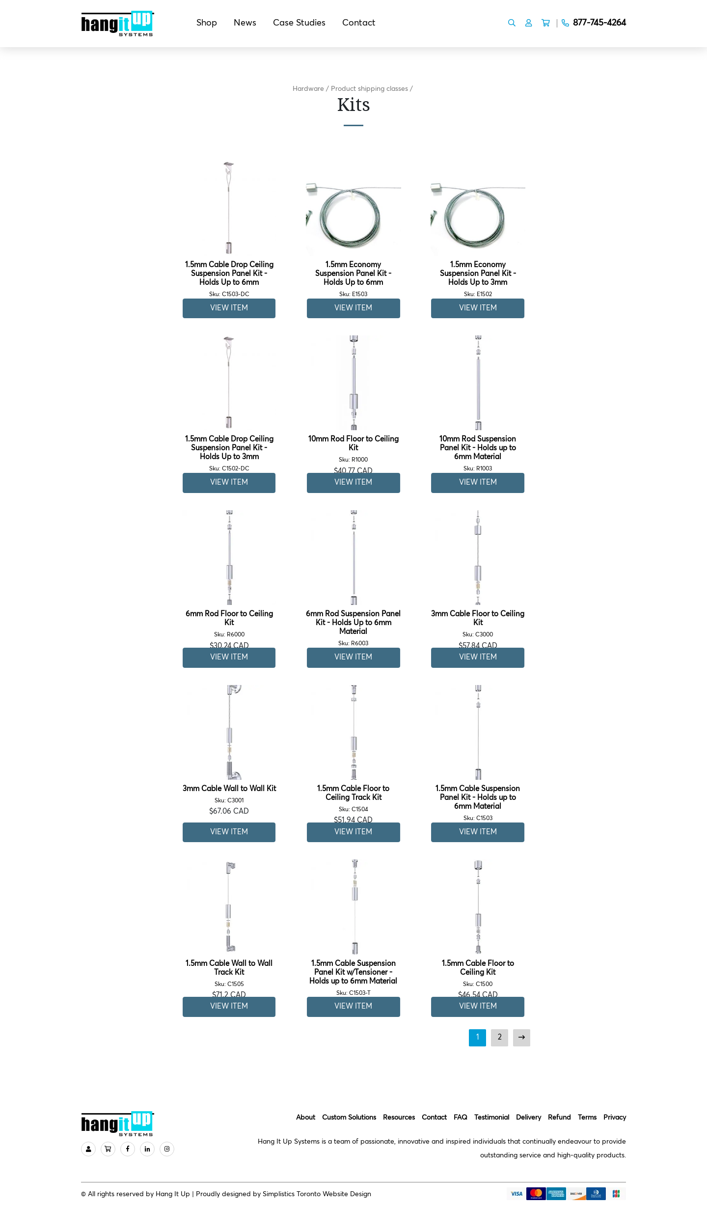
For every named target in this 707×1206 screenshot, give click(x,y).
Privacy (614, 1117)
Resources (399, 1117)
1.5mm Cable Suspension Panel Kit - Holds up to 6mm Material (478, 803)
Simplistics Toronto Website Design (317, 1194)
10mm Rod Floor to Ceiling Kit (353, 450)
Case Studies (299, 23)
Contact (359, 23)
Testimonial (491, 1117)
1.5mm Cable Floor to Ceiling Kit (478, 974)
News (245, 23)
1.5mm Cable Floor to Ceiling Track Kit (353, 799)
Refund (559, 1117)
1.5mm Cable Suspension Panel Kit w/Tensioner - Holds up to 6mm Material (353, 978)
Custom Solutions (349, 1117)
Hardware (308, 88)
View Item (229, 308)
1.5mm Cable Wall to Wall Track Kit (229, 974)
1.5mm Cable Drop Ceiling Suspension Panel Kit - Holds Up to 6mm (229, 279)
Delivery (528, 1117)
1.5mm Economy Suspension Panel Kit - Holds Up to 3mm (478, 279)
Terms (587, 1117)
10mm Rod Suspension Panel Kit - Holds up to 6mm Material (478, 454)
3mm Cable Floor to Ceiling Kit (478, 624)
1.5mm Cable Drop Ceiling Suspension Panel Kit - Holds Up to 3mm (229, 454)
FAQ (460, 1117)
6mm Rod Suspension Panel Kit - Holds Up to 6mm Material (353, 628)
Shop (206, 23)
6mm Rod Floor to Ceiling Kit (229, 624)
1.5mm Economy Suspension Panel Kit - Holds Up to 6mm (353, 279)
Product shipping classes (369, 88)
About (305, 1117)
